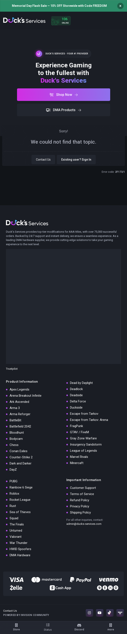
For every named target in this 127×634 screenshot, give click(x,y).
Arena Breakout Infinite (25, 396)
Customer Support (83, 488)
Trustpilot (12, 368)
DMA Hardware (20, 555)
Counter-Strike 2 (21, 457)
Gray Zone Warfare (83, 438)
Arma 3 (15, 408)
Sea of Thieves (20, 512)
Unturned (16, 530)
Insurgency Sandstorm (86, 444)
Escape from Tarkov (84, 414)
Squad (14, 518)
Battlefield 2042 (20, 426)
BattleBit (15, 420)
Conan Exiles (18, 451)
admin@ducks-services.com (83, 523)
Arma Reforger (20, 414)
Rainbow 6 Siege (21, 487)
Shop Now (63, 95)
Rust (13, 506)
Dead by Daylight (81, 383)
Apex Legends (19, 389)
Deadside (76, 395)
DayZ (13, 469)
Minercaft (76, 463)
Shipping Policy (80, 512)
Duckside (76, 407)
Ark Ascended (19, 402)
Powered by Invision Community (26, 615)
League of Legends (83, 451)
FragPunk (76, 426)
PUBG (13, 481)
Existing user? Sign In (76, 159)
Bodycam (16, 439)
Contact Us (43, 159)
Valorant (15, 537)
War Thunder (18, 543)
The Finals (17, 524)
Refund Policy (79, 500)
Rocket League (20, 500)
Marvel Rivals (79, 457)
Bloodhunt (17, 432)
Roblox (14, 493)
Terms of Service (82, 494)
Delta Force (78, 401)
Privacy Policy (79, 506)
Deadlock (76, 389)
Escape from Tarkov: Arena (89, 420)
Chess (14, 445)
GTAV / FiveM (79, 432)
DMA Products (63, 110)
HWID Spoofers (20, 549)
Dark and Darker (20, 463)
